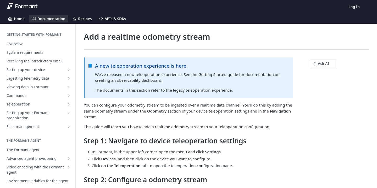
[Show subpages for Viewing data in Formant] (69, 87)
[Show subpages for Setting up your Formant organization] (69, 113)
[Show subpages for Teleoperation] (69, 104)
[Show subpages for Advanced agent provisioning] (69, 158)
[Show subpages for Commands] (69, 95)
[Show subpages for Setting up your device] (69, 70)
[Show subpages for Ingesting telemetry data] (69, 78)
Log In (354, 6)
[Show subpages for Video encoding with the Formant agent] (69, 167)
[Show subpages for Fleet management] (69, 127)
